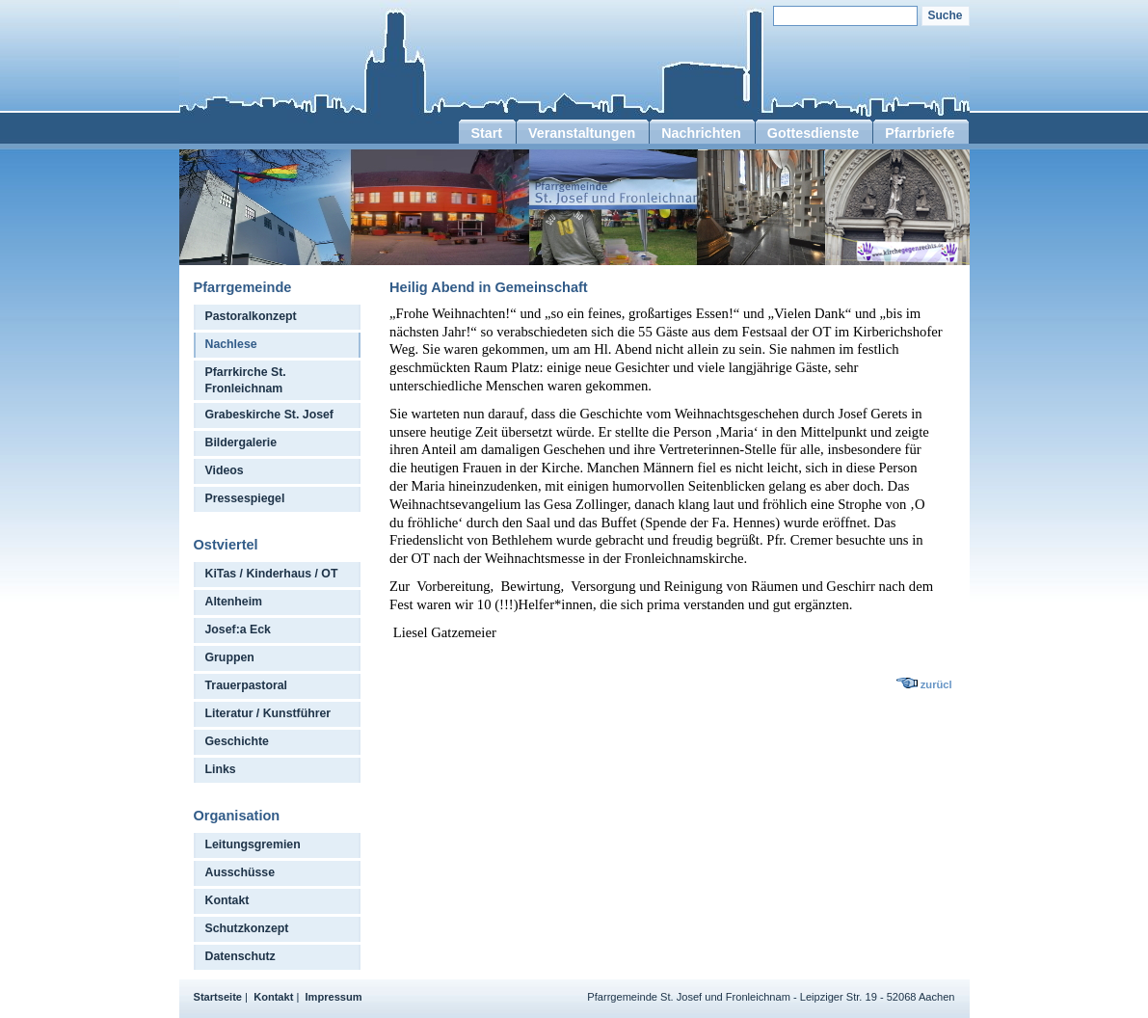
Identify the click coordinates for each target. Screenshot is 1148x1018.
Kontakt (227, 900)
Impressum (334, 997)
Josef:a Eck (238, 629)
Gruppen (229, 657)
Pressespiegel (245, 498)
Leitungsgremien (253, 844)
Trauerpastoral (246, 685)
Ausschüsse (240, 872)
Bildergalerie (241, 442)
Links (220, 769)
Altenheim (234, 601)
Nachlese (231, 344)
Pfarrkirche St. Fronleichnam (245, 380)
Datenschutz (240, 956)
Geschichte (237, 741)
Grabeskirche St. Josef (269, 414)
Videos (224, 470)
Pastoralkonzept (251, 316)
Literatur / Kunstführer (268, 713)
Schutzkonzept (247, 928)
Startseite (218, 997)
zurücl (936, 684)
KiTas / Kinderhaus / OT (271, 573)
